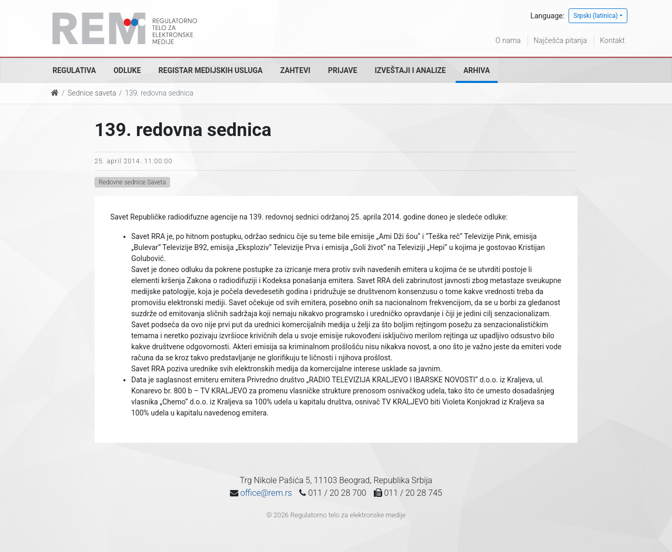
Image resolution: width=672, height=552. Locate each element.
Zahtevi (295, 70)
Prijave (343, 70)
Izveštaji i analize (410, 70)
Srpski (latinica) (595, 15)
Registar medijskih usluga (210, 70)
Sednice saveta (92, 93)
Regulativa (74, 70)
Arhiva (477, 70)
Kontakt (612, 40)
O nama (508, 40)
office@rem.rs (266, 493)
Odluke (127, 70)
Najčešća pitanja (560, 40)
